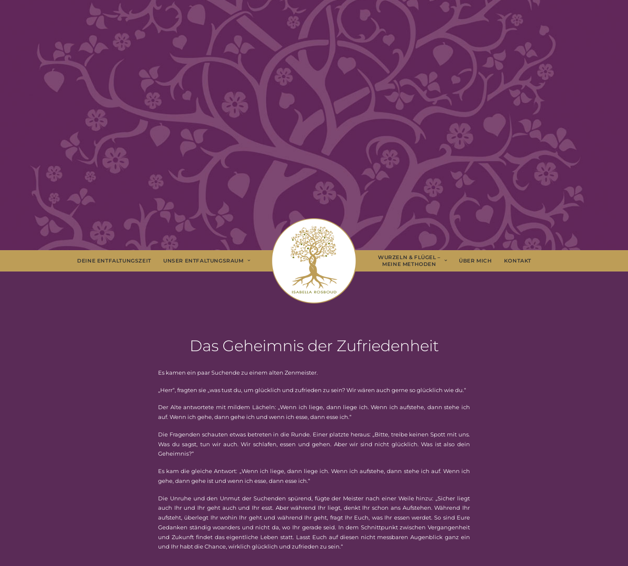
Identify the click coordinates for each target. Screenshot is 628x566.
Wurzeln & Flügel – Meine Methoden (412, 260)
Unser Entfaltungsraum (206, 260)
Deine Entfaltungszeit (114, 260)
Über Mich (475, 260)
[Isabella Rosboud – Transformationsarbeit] (314, 260)
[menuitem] (114, 261)
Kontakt (517, 260)
